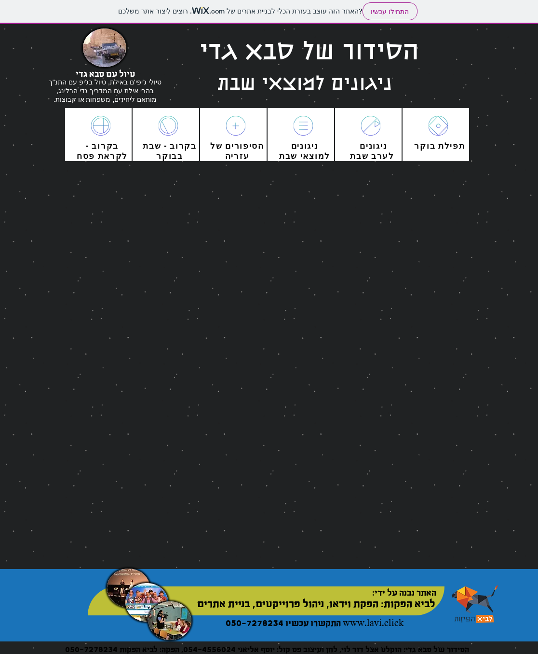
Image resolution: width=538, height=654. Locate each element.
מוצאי (310, 156)
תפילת (450, 146)
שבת (288, 156)
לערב (381, 156)
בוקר (424, 146)
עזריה (237, 156)
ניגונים (373, 146)
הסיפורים (243, 146)
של (216, 146)
